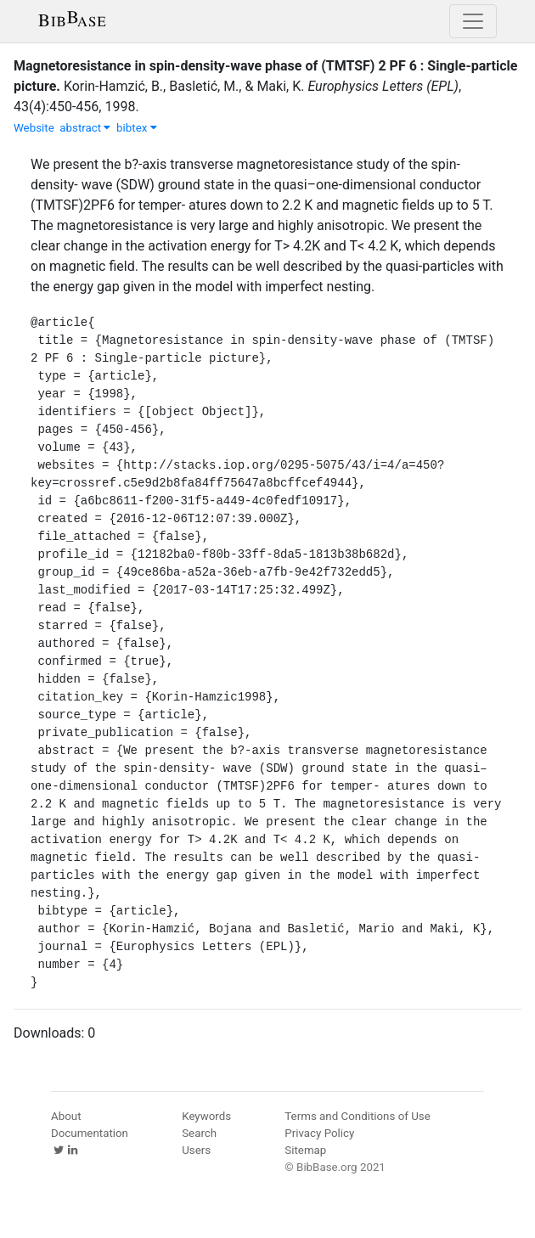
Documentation (89, 1133)
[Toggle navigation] (473, 21)
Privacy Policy (319, 1133)
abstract (84, 127)
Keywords (206, 1116)
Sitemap (305, 1150)
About (66, 1116)
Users (196, 1150)
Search (199, 1133)
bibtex (136, 127)
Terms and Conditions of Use (357, 1116)
